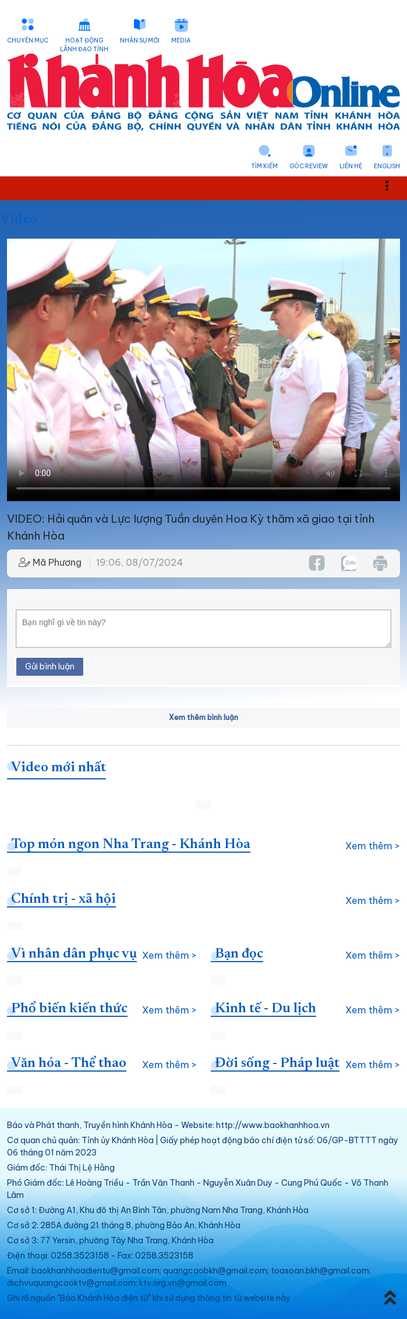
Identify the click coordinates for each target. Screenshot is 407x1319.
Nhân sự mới (140, 40)
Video (18, 219)
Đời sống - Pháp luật (277, 1063)
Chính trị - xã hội (63, 899)
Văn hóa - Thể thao (68, 1063)
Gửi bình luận (50, 666)
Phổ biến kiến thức (69, 1009)
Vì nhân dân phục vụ (74, 954)
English (387, 166)
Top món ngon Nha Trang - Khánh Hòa (130, 845)
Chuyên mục (27, 40)
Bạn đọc (239, 954)
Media (180, 40)
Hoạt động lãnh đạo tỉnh (84, 45)
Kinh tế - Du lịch (265, 1009)
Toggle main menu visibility (393, 184)
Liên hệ (350, 166)
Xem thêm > (372, 846)
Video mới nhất (58, 768)
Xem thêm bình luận (203, 717)
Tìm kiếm (264, 166)
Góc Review (308, 166)
